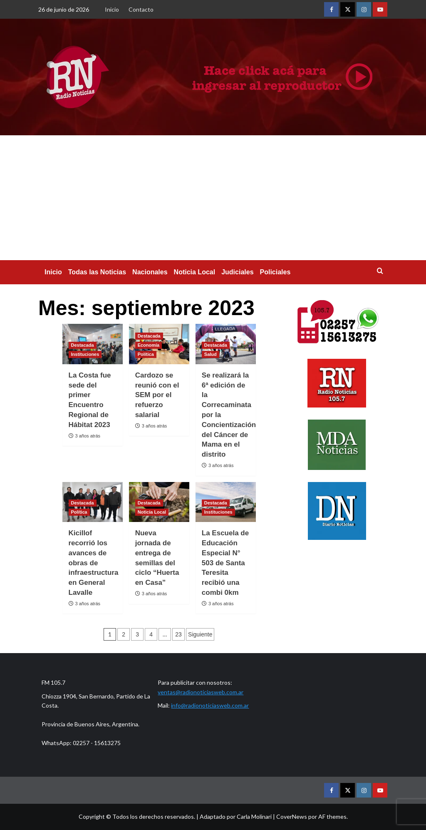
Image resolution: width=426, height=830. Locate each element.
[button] (382, 270)
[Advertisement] (213, 197)
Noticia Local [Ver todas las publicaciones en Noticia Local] (152, 511)
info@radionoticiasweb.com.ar (210, 705)
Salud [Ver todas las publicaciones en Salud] (210, 354)
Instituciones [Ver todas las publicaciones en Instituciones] (85, 354)
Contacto (141, 9)
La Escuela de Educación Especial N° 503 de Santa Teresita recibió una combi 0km (225, 562)
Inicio (112, 9)
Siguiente (200, 634)
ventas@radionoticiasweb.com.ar (200, 692)
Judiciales (237, 272)
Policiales (275, 272)
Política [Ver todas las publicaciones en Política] (146, 354)
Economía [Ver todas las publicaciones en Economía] (149, 345)
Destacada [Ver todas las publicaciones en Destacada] (82, 345)
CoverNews (291, 816)
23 (178, 634)
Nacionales (149, 272)
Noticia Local (194, 272)
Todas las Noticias (97, 272)
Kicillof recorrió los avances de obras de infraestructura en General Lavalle (94, 562)
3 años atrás (88, 435)
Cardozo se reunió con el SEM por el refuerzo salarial (157, 395)
